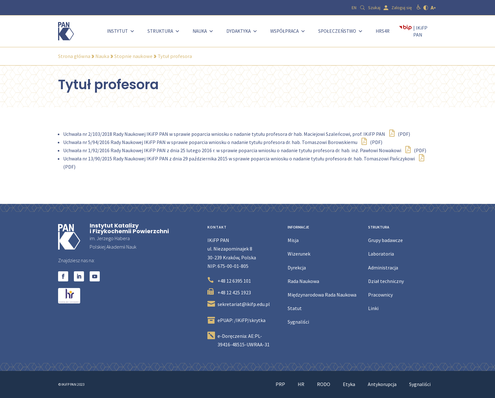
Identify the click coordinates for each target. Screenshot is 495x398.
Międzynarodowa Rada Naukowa (322, 294)
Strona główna (74, 56)
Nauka (203, 31)
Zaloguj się (401, 7)
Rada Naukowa (303, 281)
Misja (293, 240)
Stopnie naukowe (133, 56)
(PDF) (399, 134)
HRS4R (383, 31)
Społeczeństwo (340, 31)
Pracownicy (380, 294)
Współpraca (288, 31)
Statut (295, 308)
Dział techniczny (386, 281)
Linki (373, 308)
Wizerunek (299, 254)
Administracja (383, 267)
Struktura (163, 31)
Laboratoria (381, 254)
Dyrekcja (297, 267)
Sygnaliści (298, 322)
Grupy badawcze (385, 240)
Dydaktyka (242, 31)
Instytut (121, 31)
